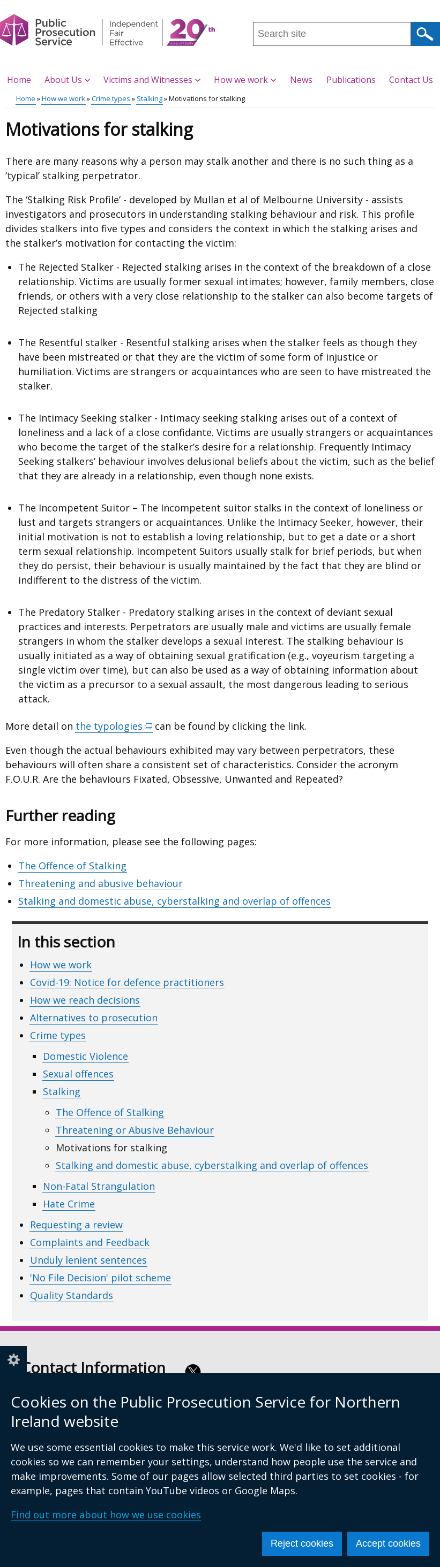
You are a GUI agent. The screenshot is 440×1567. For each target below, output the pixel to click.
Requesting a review (76, 1224)
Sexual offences (78, 1073)
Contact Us (411, 80)
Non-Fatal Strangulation (99, 1186)
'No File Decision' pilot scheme (100, 1277)
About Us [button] (67, 80)
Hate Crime (69, 1203)
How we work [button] (245, 80)
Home (19, 80)
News (301, 80)
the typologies (114, 726)
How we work (63, 98)
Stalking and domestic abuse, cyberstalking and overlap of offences (174, 901)
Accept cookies (388, 1543)
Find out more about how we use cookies (106, 1514)
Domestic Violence (85, 1056)
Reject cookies (302, 1543)
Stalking (149, 98)
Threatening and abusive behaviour (100, 883)
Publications (351, 80)
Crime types (111, 98)
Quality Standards (71, 1295)
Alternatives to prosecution (94, 1017)
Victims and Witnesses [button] (151, 80)
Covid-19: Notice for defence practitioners (127, 982)
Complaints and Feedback (90, 1242)
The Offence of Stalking (72, 865)
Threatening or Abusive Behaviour (135, 1129)
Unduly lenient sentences (88, 1259)
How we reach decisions (85, 999)
